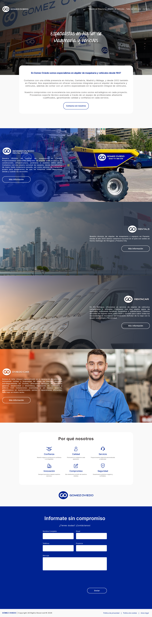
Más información (16, 179)
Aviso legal (145, 613)
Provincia (79, 543)
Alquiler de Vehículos (116, 9)
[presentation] (91, 578)
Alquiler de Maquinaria (97, 9)
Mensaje (46, 555)
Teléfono (46, 543)
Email (78, 531)
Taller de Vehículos (133, 9)
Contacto (146, 9)
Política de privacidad (111, 613)
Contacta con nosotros (76, 106)
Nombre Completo (50, 531)
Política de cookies (130, 613)
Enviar (97, 590)
